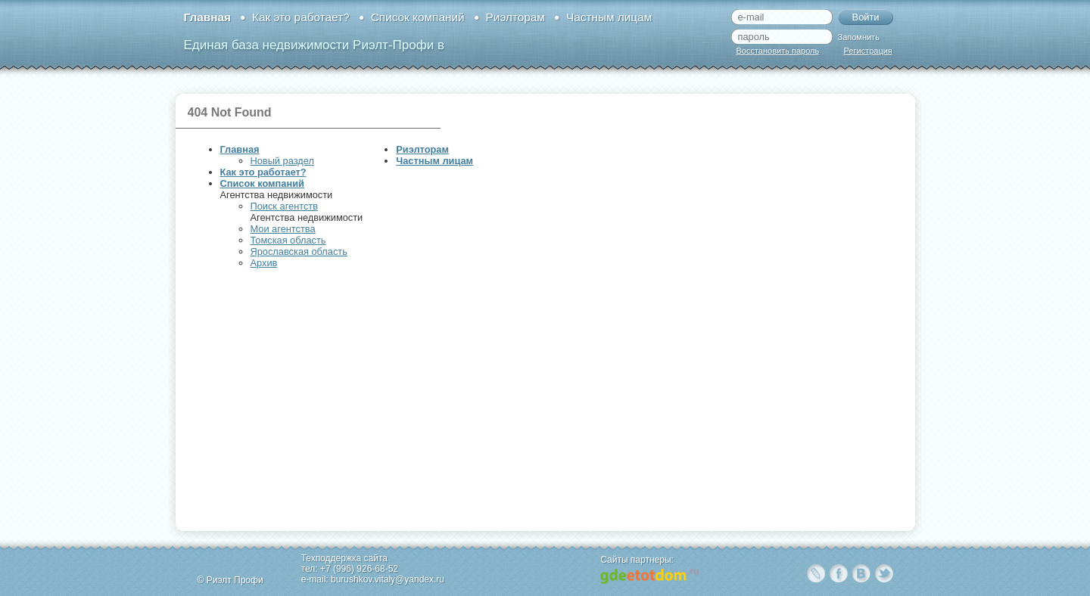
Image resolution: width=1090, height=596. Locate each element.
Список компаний (418, 17)
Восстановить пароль (778, 50)
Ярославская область (299, 251)
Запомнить (859, 37)
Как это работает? (301, 17)
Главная (207, 17)
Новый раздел (282, 160)
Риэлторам (515, 17)
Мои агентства (283, 228)
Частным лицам (609, 17)
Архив (264, 263)
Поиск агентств (284, 206)
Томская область (288, 240)
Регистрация (868, 50)
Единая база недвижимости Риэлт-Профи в (314, 45)
